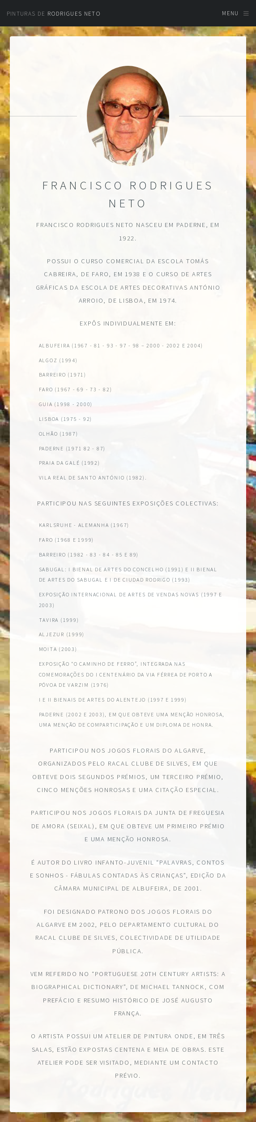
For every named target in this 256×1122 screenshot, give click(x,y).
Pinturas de (54, 13)
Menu (230, 13)
